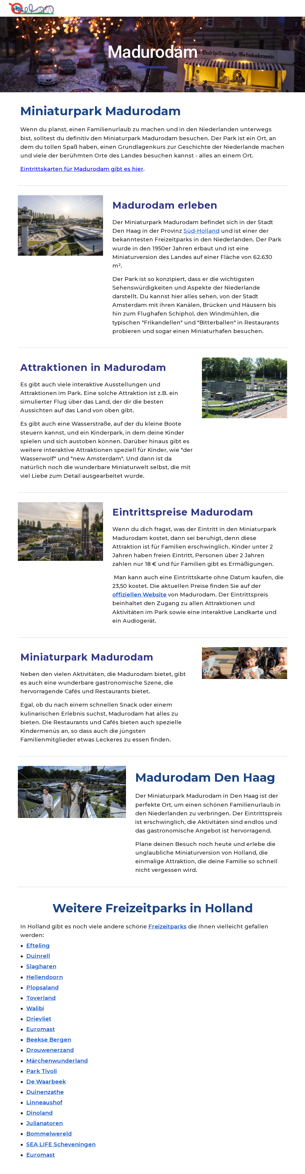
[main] (152, 54)
